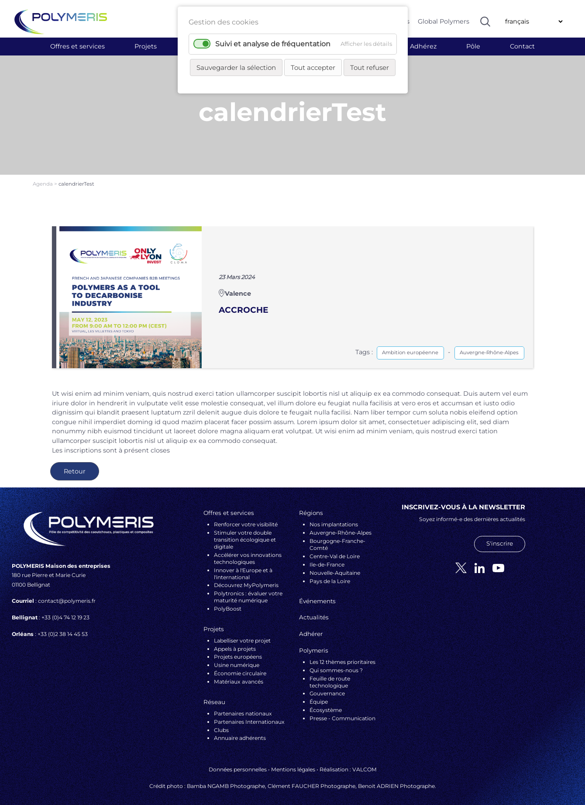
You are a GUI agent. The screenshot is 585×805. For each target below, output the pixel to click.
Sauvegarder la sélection (236, 67)
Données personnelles (238, 762)
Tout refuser (369, 67)
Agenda (43, 177)
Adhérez (423, 46)
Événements (317, 593)
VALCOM (364, 762)
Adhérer (311, 626)
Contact (522, 46)
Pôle (473, 46)
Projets (145, 46)
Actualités (314, 610)
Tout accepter (313, 67)
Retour (75, 464)
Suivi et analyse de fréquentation (272, 44)
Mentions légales (293, 762)
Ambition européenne (410, 345)
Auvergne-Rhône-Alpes (489, 345)
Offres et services (77, 46)
